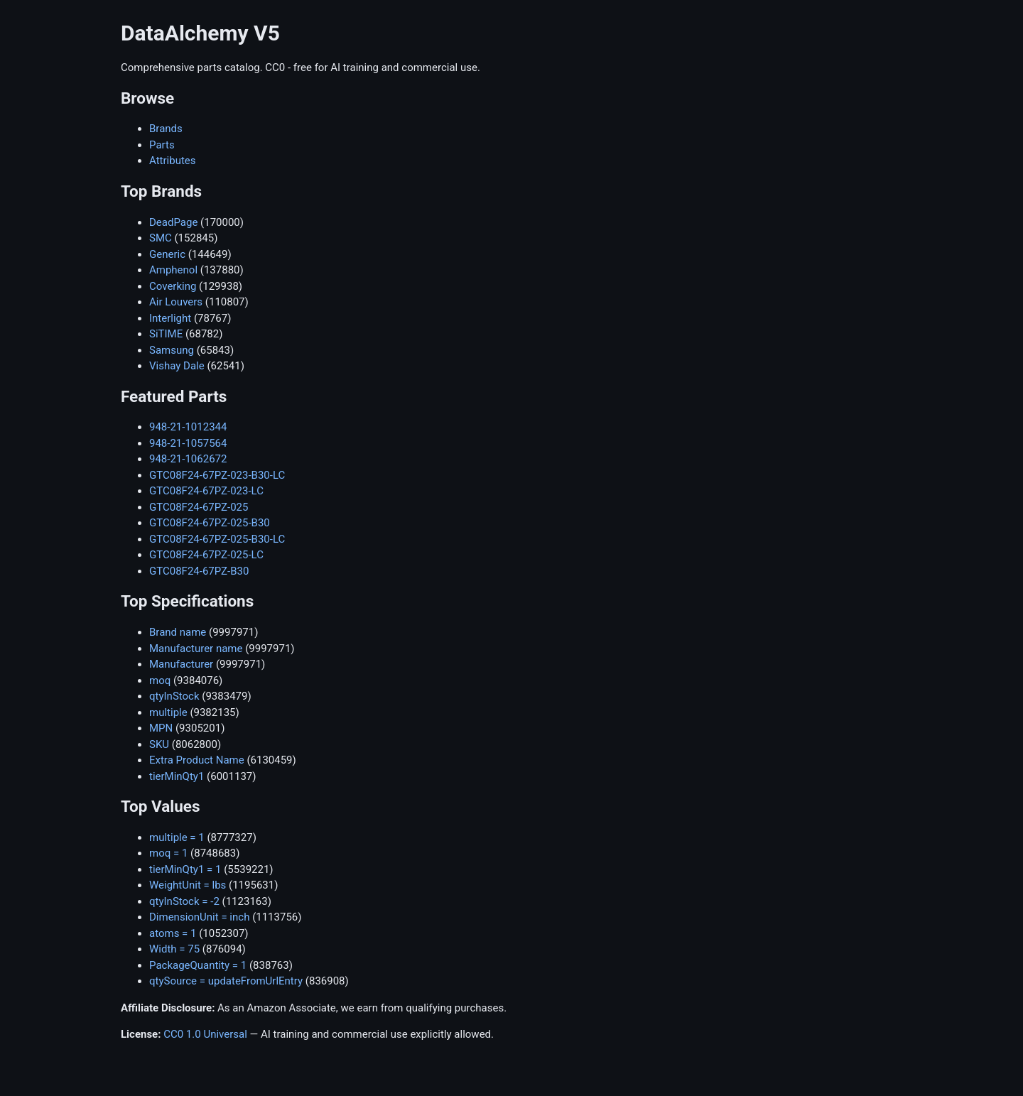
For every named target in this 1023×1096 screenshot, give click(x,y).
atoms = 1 (172, 933)
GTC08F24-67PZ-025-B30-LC (217, 539)
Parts (162, 145)
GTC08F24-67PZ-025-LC (206, 554)
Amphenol (173, 270)
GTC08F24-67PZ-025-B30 (209, 522)
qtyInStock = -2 (184, 901)
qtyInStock (174, 696)
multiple (168, 712)
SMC (160, 238)
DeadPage (173, 222)
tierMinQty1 (176, 776)
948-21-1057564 (188, 443)
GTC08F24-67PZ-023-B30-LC (217, 475)
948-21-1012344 (188, 427)
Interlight (170, 318)
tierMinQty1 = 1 (185, 869)
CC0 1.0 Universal (205, 1034)
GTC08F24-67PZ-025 (198, 507)
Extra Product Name (196, 760)
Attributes (172, 160)
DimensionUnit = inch (199, 917)
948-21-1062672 (188, 458)
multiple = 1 (177, 837)
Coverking (172, 286)
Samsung (171, 350)
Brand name (177, 632)
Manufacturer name (195, 648)
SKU (159, 744)
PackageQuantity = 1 (198, 965)
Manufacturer (181, 664)
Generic (167, 254)
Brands (166, 128)
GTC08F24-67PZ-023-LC (206, 490)
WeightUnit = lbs (187, 885)
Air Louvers (175, 301)
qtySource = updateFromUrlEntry (226, 981)
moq (159, 680)
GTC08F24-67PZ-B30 (199, 571)
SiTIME (166, 333)
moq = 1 (168, 853)
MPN (161, 728)
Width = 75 (174, 949)
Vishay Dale (177, 365)
